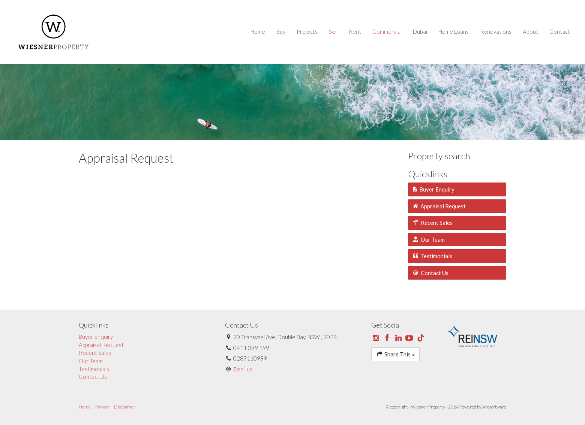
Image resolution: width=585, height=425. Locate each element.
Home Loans (453, 31)
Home (257, 31)
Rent (355, 31)
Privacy (102, 407)
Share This (395, 354)
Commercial (387, 31)
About (530, 31)
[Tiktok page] (421, 338)
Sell (333, 31)
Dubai (420, 31)
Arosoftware (494, 407)
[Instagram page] (376, 338)
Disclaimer (124, 407)
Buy (280, 31)
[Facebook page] (388, 338)
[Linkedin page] (399, 338)
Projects (307, 31)
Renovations (496, 31)
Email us (242, 369)
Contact (559, 31)
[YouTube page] (410, 338)
